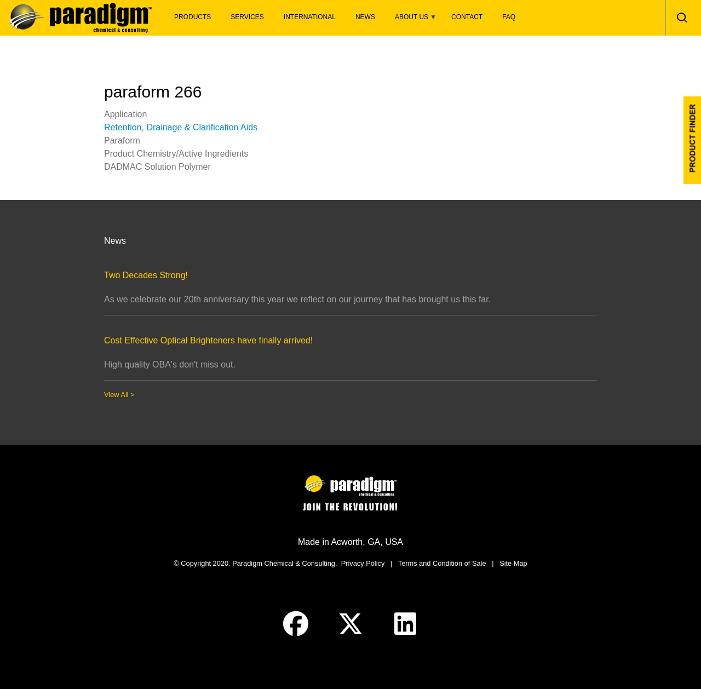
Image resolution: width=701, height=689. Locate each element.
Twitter (350, 623)
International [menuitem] (310, 17)
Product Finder (692, 140)
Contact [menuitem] (466, 17)
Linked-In (405, 623)
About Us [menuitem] (410, 20)
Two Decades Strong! (146, 275)
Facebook (295, 623)
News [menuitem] (365, 17)
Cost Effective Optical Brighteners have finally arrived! (208, 340)
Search (681, 18)
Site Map (513, 563)
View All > (119, 395)
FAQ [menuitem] (508, 17)
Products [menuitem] (192, 17)
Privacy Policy (363, 563)
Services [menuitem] (247, 17)
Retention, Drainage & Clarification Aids (180, 127)
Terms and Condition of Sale (442, 563)
